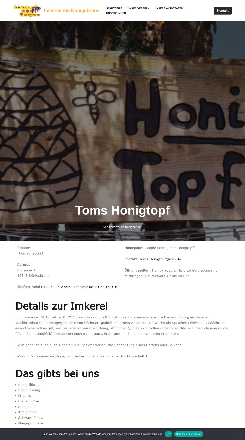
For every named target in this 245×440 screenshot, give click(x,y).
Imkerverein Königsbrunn (125, 226)
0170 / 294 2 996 (55, 287)
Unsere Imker (116, 13)
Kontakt (223, 10)
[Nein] (240, 434)
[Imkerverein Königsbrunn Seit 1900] (56, 10)
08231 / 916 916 (103, 287)
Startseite (114, 8)
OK (168, 434)
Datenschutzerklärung (188, 434)
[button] (148, 8)
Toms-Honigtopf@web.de (160, 259)
